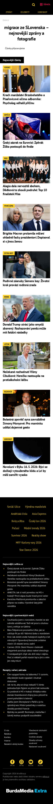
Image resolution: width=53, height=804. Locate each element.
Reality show (39, 535)
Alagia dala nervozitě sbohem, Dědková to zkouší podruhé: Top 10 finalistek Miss (25, 190)
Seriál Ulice (13, 506)
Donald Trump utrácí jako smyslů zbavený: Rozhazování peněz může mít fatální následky (24, 328)
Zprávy (9, 12)
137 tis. (21, 763)
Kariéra (7, 737)
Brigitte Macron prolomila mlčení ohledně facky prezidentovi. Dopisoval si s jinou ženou (26, 237)
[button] (34, 4)
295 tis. (12, 763)
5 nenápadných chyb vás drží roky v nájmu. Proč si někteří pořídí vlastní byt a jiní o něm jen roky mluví (28, 657)
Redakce (7, 734)
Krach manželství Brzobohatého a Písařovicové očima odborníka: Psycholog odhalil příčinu (24, 99)
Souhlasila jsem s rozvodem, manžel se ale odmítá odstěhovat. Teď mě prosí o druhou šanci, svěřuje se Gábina (28, 623)
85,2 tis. (30, 763)
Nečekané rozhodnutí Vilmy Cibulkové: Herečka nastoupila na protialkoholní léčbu (23, 376)
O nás (6, 730)
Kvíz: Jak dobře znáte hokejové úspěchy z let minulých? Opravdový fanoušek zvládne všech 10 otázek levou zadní (28, 640)
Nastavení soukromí (37, 746)
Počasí (15, 528)
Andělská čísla (19, 513)
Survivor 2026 (19, 535)
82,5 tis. (40, 763)
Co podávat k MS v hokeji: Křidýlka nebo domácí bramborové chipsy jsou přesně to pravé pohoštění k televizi (27, 695)
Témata (45, 4)
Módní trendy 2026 (34, 528)
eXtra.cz (46, 776)
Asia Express (39, 513)
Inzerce (7, 740)
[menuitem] (9, 12)
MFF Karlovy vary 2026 (28, 542)
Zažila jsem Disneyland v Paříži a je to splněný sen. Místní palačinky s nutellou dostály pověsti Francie (26, 705)
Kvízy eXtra (18, 521)
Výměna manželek (35, 506)
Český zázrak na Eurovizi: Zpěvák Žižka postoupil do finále (23, 145)
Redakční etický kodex (13, 744)
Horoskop (42, 12)
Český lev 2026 (37, 521)
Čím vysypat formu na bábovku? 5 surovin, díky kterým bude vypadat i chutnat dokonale (27, 678)
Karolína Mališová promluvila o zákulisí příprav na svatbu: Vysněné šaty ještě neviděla (26, 602)
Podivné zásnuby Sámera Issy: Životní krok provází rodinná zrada (26, 283)
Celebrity (25, 12)
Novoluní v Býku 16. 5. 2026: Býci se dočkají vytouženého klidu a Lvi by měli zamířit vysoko (25, 471)
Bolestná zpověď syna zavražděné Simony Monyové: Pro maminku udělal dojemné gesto (24, 423)
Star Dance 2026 (28, 550)
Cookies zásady (35, 737)
